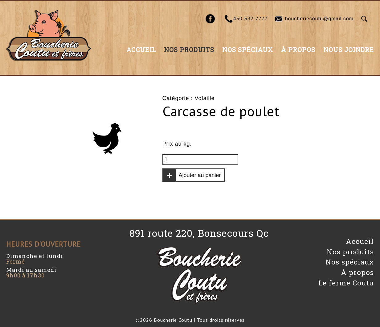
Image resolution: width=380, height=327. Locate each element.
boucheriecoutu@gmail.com (319, 18)
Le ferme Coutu (346, 282)
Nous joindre (348, 50)
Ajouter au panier (200, 175)
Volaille (205, 98)
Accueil (141, 50)
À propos (298, 50)
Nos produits (189, 50)
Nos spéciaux (247, 50)
